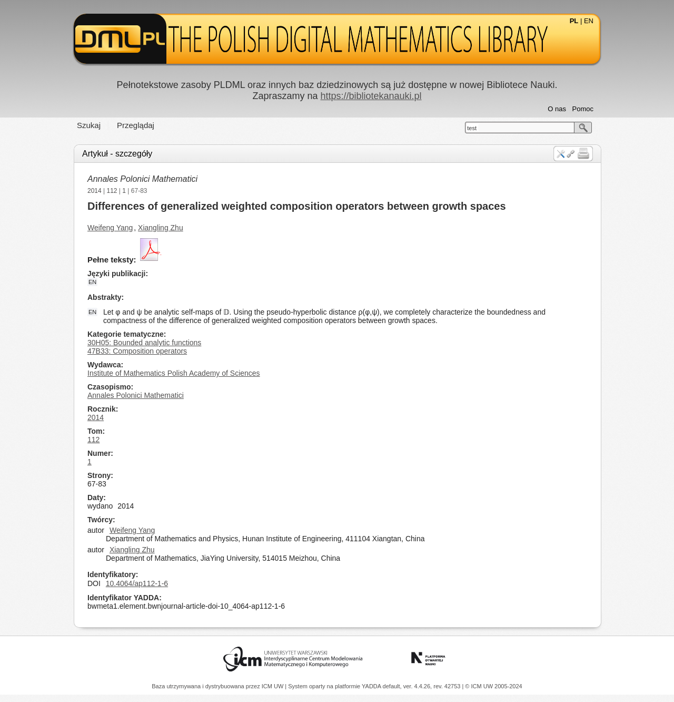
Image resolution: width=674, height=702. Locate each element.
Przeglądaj (135, 125)
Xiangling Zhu (160, 227)
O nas (557, 109)
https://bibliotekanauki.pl (370, 96)
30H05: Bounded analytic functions (144, 342)
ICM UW (273, 686)
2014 (94, 190)
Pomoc (582, 109)
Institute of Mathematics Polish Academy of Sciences (173, 373)
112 (112, 190)
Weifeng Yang (110, 227)
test (472, 128)
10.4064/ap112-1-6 (137, 583)
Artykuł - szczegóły (117, 153)
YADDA (372, 686)
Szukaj (89, 125)
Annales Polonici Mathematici (142, 178)
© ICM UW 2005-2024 (493, 686)
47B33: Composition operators (137, 351)
